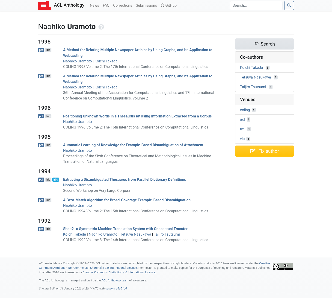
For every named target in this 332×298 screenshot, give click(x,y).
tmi (242, 129)
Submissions (147, 5)
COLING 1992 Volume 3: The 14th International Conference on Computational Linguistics (135, 240)
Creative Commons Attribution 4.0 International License (119, 272)
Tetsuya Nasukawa (135, 234)
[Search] (256, 5)
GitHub (169, 5)
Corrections (123, 5)
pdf (41, 50)
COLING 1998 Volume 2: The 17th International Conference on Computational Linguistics (135, 66)
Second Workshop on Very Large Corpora (96, 190)
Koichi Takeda (106, 61)
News (95, 5)
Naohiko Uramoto (77, 61)
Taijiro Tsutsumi (167, 234)
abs (55, 179)
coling (245, 110)
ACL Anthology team (114, 280)
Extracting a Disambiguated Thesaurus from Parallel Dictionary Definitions (124, 179)
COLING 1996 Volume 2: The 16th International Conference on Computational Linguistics (135, 127)
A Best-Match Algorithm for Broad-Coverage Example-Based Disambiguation (127, 200)
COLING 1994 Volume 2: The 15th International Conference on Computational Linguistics (135, 211)
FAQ (107, 5)
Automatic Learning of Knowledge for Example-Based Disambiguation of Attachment (133, 145)
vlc (242, 139)
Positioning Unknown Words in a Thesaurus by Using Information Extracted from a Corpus (137, 116)
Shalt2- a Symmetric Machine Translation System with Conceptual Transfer (125, 229)
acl (242, 119)
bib (48, 50)
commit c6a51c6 (116, 288)
